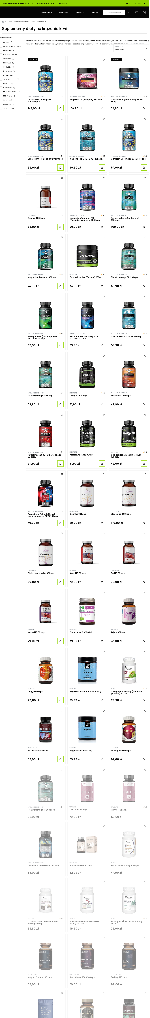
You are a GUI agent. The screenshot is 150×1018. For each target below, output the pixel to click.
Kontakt (128, 3)
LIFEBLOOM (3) (9, 87)
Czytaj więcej (138, 44)
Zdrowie (9, 21)
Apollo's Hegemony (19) (12, 46)
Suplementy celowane (21, 21)
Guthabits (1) (8, 67)
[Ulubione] (62, 59)
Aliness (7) (7, 42)
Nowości (80, 12)
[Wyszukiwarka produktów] (114, 12)
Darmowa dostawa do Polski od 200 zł (17, 3)
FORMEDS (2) (8, 63)
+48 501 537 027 (64, 3)
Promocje (94, 12)
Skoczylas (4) (8, 104)
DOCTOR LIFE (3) (10, 54)
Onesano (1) (8, 100)
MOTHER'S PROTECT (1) (12, 92)
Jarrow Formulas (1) (11, 79)
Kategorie (45, 12)
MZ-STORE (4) (9, 96)
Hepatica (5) (8, 75)
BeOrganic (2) (9, 50)
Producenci (63, 12)
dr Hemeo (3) (8, 59)
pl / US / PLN (141, 3)
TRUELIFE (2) (8, 108)
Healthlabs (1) (9, 71)
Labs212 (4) (8, 83)
